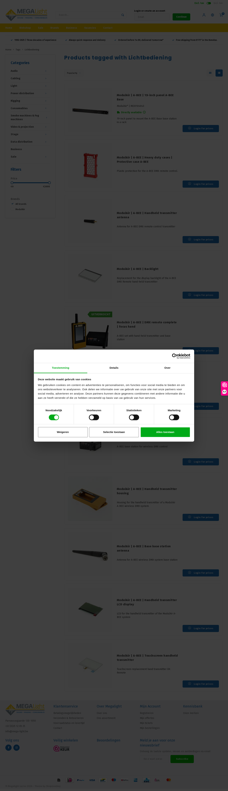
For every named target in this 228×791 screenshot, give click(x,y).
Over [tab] (167, 367)
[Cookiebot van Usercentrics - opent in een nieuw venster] (174, 356)
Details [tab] (114, 367)
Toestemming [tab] (60, 367)
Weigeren (63, 432)
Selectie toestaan (114, 432)
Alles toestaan (165, 432)
